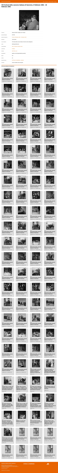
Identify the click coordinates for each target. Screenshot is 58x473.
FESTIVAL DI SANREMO (16, 60)
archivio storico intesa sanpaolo (8, 1)
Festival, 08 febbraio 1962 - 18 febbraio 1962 (19, 37)
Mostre (55, 1)
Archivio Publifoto (51, 1)
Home (44, 1)
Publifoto (13, 48)
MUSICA (22, 60)
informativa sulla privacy (4, 468)
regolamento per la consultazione (5, 470)
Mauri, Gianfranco (15, 46)
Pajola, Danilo (20, 46)
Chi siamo (46, 1)
